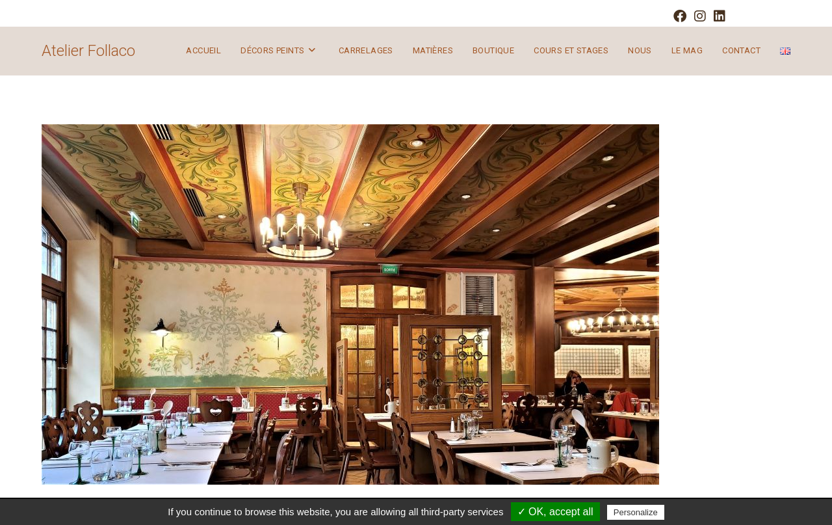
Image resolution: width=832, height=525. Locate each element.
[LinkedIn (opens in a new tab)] (717, 16)
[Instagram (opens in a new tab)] (700, 16)
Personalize (636, 512)
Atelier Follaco (88, 51)
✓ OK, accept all (555, 511)
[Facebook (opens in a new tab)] (680, 16)
